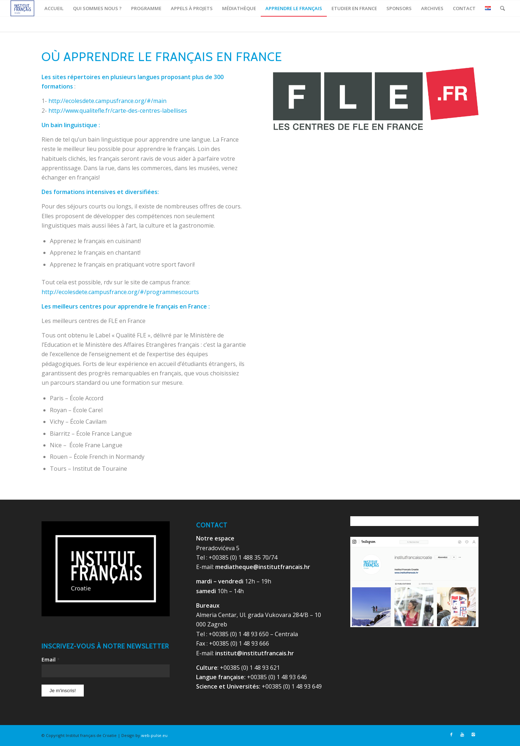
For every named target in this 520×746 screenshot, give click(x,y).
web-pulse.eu (154, 735)
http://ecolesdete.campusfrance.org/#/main (107, 101)
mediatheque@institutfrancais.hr (262, 567)
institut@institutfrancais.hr (254, 653)
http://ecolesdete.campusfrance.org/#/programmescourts (120, 292)
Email (51, 659)
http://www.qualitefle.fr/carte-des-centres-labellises (117, 111)
